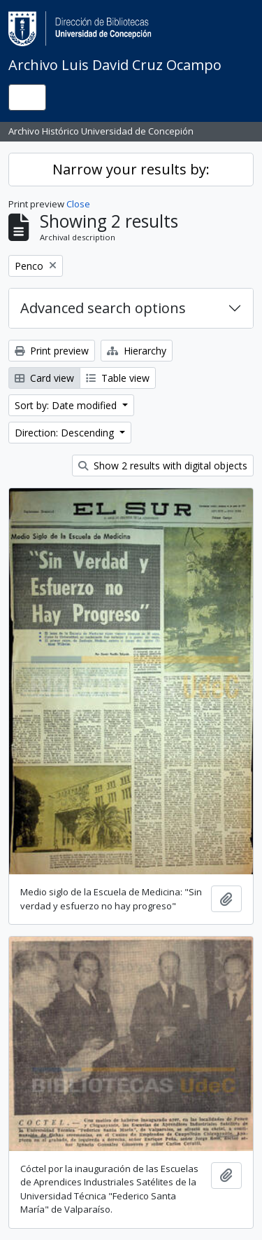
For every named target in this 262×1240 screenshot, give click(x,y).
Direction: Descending (66, 432)
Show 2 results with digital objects (162, 465)
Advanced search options (103, 307)
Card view (44, 378)
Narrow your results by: (131, 169)
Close (78, 204)
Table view (118, 378)
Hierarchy (136, 350)
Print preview (52, 350)
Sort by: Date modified (67, 405)
